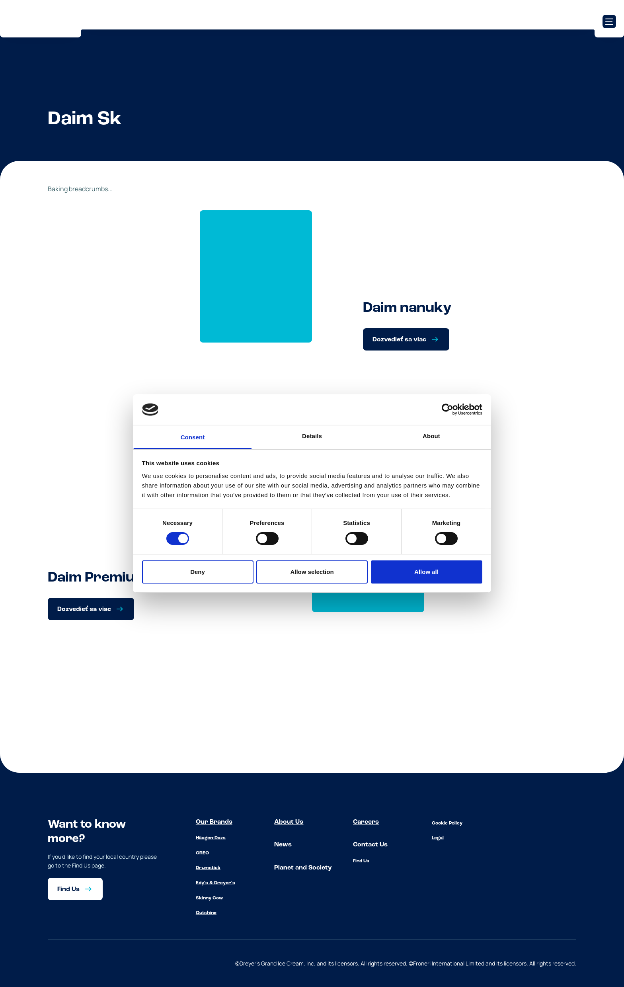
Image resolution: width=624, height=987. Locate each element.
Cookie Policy (447, 823)
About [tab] (431, 436)
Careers (366, 822)
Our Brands (214, 822)
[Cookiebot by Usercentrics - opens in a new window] (447, 409)
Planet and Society (303, 868)
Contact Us (370, 845)
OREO (202, 853)
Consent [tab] (193, 437)
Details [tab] (312, 436)
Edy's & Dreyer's (215, 883)
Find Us (361, 861)
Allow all (426, 571)
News (283, 845)
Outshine (206, 913)
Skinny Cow (209, 898)
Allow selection (311, 571)
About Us (288, 822)
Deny (197, 571)
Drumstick (208, 868)
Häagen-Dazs (211, 838)
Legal (438, 838)
